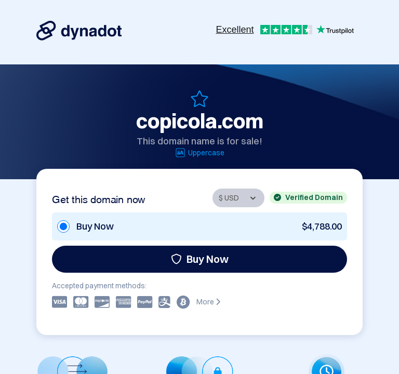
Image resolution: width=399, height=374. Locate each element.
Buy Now (200, 258)
